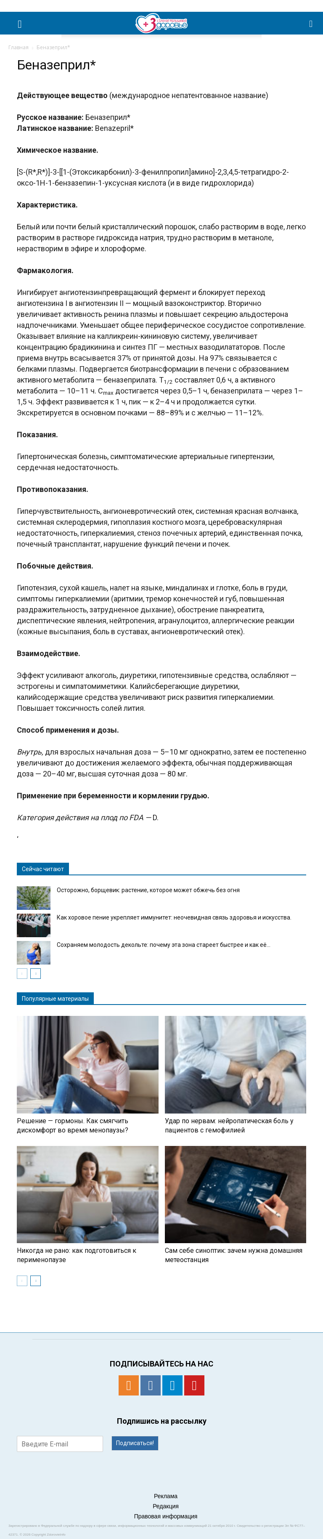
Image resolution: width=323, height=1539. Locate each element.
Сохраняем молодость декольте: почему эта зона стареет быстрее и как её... (163, 944)
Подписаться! (135, 1443)
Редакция (166, 1506)
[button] (311, 23)
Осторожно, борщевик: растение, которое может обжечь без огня (148, 890)
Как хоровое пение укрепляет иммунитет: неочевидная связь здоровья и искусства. (174, 917)
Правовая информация (166, 1516)
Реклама (165, 1496)
